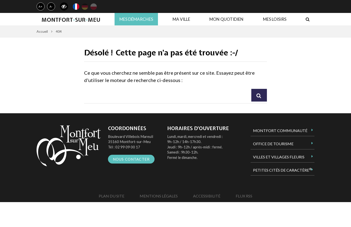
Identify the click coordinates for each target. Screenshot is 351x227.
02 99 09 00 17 (127, 147)
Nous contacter (131, 159)
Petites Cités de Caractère (282, 169)
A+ (41, 6)
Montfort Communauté (280, 130)
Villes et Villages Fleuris (278, 157)
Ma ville (181, 19)
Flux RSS (244, 196)
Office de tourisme (273, 143)
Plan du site (111, 196)
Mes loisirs (274, 19)
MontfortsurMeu (70, 19)
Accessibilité (206, 196)
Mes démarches (136, 19)
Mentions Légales (159, 196)
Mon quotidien (226, 19)
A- (51, 6)
